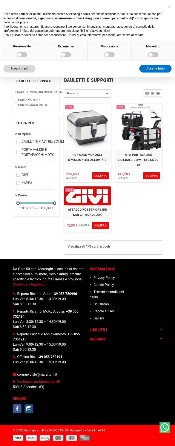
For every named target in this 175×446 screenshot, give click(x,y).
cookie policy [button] (19, 22)
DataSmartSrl (96, 430)
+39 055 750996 (64, 294)
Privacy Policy (104, 278)
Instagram (29, 408)
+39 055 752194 (49, 357)
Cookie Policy (103, 285)
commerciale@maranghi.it (37, 374)
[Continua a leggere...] (29, 284)
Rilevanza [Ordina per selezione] (72, 93)
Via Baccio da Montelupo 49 (38, 382)
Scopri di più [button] (19, 68)
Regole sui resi (104, 311)
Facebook (17, 408)
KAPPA (26, 183)
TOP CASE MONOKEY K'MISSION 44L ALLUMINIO (87, 157)
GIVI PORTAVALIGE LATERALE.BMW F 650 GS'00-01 (139, 160)
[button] (169, 6)
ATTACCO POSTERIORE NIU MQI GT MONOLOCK (87, 212)
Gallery (98, 318)
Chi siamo (101, 304)
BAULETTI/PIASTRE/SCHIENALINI (47, 141)
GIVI (24, 175)
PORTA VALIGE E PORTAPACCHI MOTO (37, 152)
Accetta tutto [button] (155, 68)
